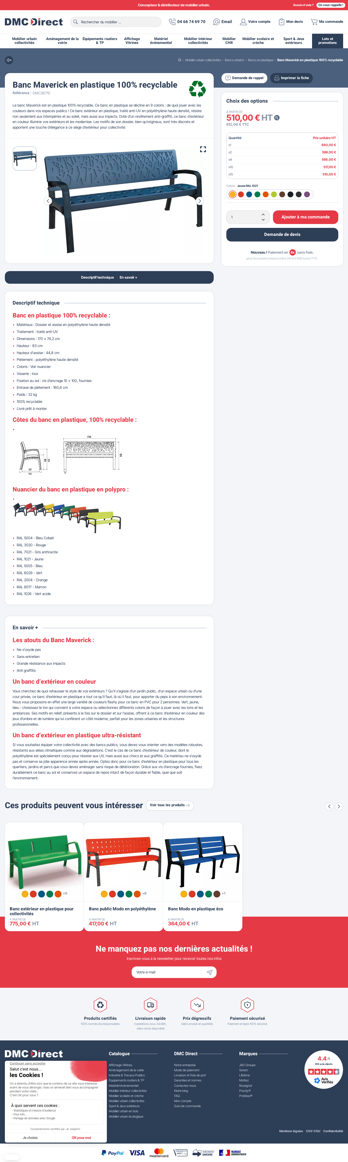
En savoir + (128, 277)
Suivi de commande (187, 1106)
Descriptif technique (97, 277)
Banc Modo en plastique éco (195, 909)
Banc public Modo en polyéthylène (122, 909)
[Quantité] (248, 217)
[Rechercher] (115, 22)
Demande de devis (282, 234)
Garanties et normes (187, 1080)
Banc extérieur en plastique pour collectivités (42, 911)
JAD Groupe (247, 1065)
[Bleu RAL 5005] (249, 194)
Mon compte (182, 1101)
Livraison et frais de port (190, 1075)
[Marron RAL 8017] (282, 194)
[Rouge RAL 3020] (241, 194)
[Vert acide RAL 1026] (274, 194)
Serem (243, 1070)
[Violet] (307, 194)
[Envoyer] (211, 972)
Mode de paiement (186, 1070)
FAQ (177, 1096)
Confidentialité (333, 1131)
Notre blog (181, 1091)
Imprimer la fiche (291, 78)
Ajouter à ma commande (305, 217)
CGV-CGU (313, 1131)
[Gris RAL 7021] (298, 194)
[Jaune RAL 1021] (232, 194)
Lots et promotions (327, 40)
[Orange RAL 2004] (265, 194)
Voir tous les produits (170, 805)
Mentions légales (291, 1131)
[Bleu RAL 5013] (290, 194)
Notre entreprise (185, 1065)
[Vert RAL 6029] (257, 194)
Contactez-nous (185, 1085)
